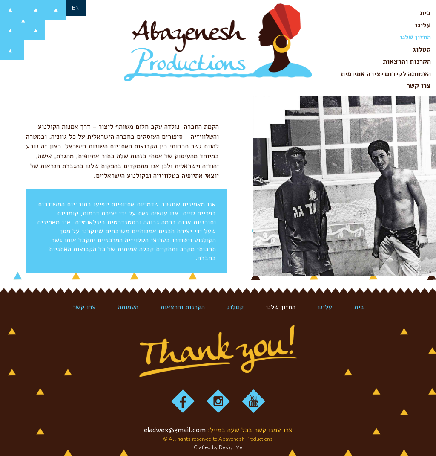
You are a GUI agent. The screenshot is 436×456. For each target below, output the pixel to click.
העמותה (128, 307)
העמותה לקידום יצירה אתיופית (386, 74)
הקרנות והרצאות (407, 61)
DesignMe (230, 447)
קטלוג (422, 49)
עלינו (423, 25)
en (76, 8)
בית (425, 13)
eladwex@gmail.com (175, 430)
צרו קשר (419, 85)
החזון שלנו (415, 37)
